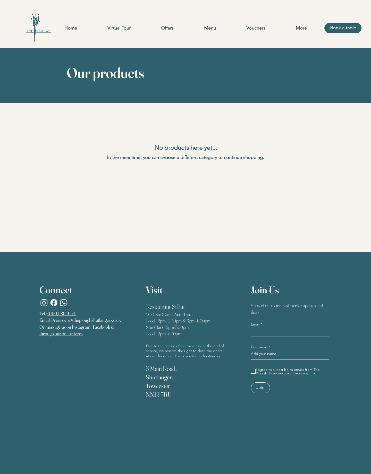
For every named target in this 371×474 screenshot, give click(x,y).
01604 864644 (61, 313)
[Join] (260, 387)
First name (259, 347)
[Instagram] (44, 302)
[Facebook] (53, 302)
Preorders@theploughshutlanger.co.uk (86, 320)
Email (255, 324)
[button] (210, 28)
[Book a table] (342, 28)
